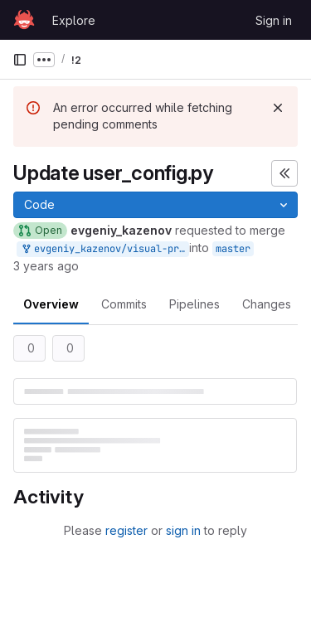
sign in (183, 530)
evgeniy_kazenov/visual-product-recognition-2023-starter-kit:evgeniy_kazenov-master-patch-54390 (104, 249)
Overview (51, 304)
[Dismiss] (278, 108)
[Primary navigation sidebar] (20, 59)
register (126, 530)
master (233, 248)
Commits (124, 304)
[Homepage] (24, 20)
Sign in (273, 20)
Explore (73, 20)
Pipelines (194, 304)
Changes (266, 304)
